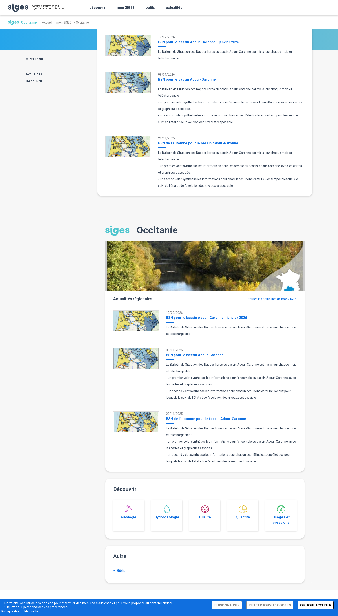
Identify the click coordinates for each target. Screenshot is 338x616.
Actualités (34, 74)
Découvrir (34, 81)
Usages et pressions (281, 515)
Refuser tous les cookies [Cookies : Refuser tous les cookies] (270, 605)
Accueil (47, 22)
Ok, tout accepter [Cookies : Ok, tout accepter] (315, 605)
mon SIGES (64, 22)
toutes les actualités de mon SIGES (272, 299)
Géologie (128, 512)
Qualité (205, 512)
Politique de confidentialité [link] (19, 611)
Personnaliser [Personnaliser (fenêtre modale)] (226, 605)
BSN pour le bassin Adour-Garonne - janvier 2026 (198, 42)
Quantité (243, 512)
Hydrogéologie (166, 512)
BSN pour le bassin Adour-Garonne (187, 79)
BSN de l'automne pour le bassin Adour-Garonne (198, 143)
